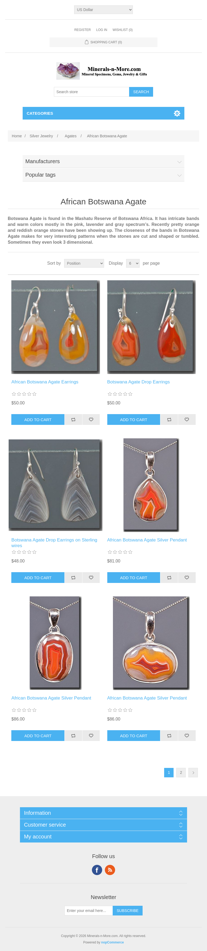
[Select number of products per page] (133, 263)
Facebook (97, 870)
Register (82, 30)
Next (193, 772)
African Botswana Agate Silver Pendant (147, 540)
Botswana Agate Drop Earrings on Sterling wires (54, 542)
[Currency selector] (103, 9)
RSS (110, 870)
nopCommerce (112, 942)
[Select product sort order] (84, 263)
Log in (101, 30)
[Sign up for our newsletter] (88, 910)
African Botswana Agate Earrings (44, 381)
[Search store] (91, 92)
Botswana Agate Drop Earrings (138, 381)
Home (17, 136)
